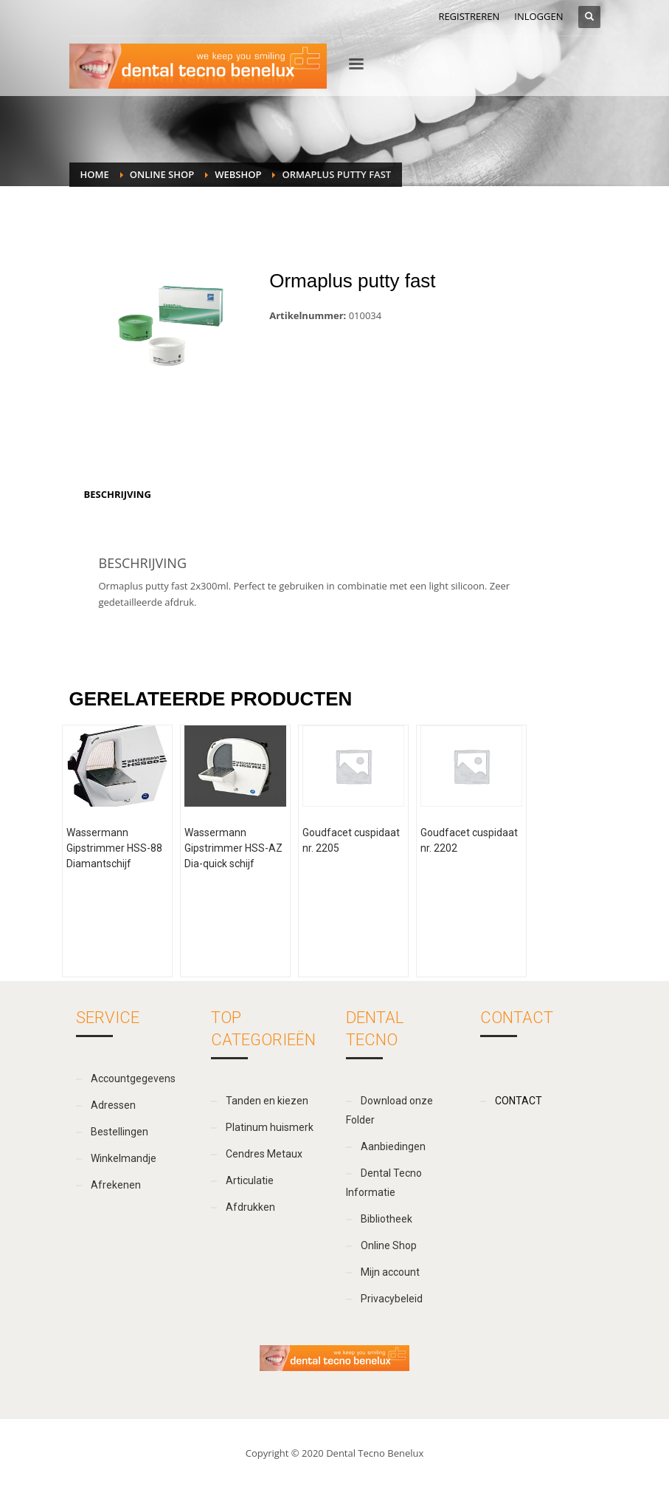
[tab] (117, 494)
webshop (238, 174)
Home (94, 174)
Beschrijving (117, 494)
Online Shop (162, 174)
